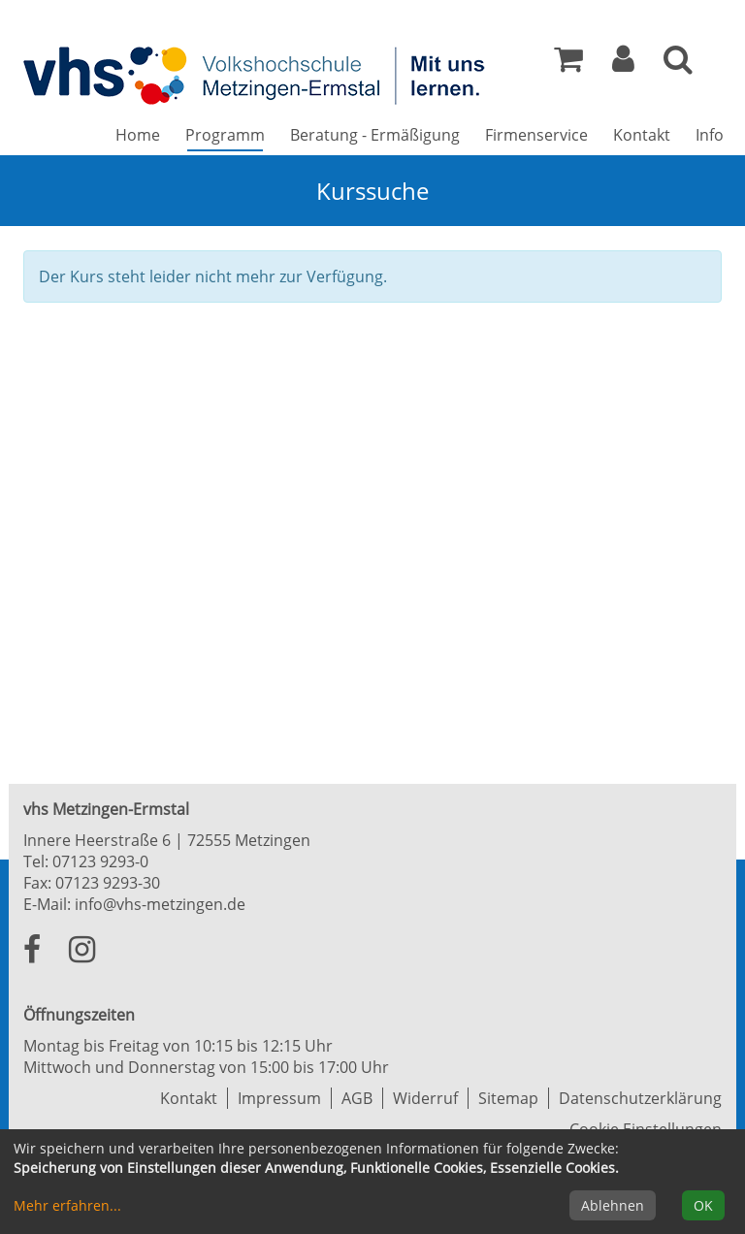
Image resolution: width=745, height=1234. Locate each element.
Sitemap (508, 1098)
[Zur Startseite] (256, 74)
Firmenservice (536, 135)
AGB (356, 1098)
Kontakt (188, 1098)
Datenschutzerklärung (640, 1098)
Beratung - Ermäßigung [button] (375, 135)
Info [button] (710, 135)
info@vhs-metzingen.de (160, 904)
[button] (623, 64)
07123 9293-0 (100, 861)
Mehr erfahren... (67, 1205)
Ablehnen (612, 1205)
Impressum (279, 1098)
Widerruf (425, 1098)
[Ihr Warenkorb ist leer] (568, 64)
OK (703, 1205)
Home (137, 135)
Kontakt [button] (641, 135)
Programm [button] (231, 134)
